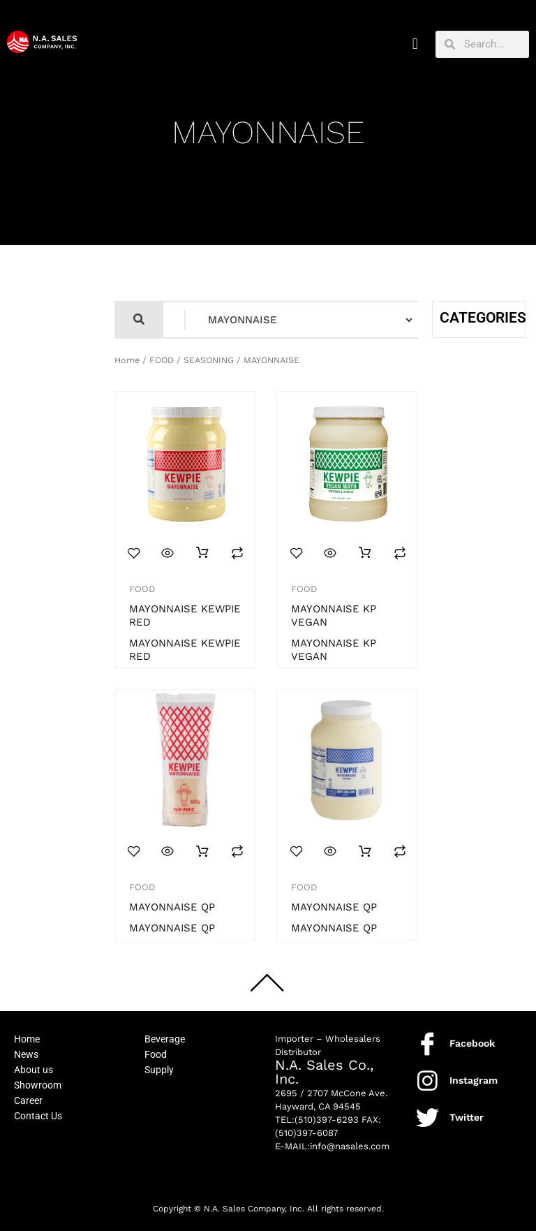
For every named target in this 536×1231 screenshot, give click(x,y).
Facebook (472, 1043)
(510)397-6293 (327, 1119)
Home (127, 360)
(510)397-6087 (306, 1133)
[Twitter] (427, 1117)
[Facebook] (427, 1043)
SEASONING (209, 360)
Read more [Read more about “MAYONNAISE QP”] (202, 852)
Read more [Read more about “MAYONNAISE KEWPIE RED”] (202, 553)
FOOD (161, 360)
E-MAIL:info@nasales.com (332, 1146)
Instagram (473, 1080)
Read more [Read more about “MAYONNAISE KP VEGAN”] (365, 553)
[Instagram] (427, 1080)
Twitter (466, 1117)
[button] (415, 44)
